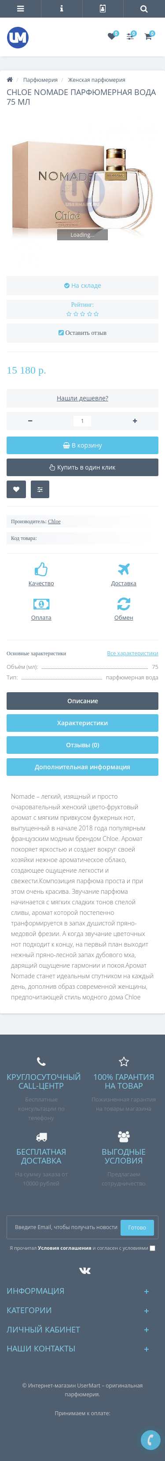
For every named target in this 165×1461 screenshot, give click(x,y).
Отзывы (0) (82, 745)
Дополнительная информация (82, 767)
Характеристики (82, 723)
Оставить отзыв (85, 333)
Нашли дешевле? (82, 398)
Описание (82, 701)
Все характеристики (132, 653)
